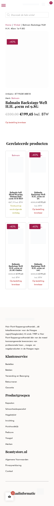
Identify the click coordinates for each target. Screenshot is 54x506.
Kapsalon (9, 403)
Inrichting (9, 420)
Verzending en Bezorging (17, 376)
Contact (9, 471)
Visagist (9, 438)
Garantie (9, 387)
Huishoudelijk (11, 426)
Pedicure (9, 432)
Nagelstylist (10, 414)
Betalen (8, 370)
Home (8, 25)
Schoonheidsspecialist (15, 409)
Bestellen (9, 364)
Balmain (15, 98)
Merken (8, 444)
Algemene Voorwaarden (16, 459)
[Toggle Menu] (3, 5)
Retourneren (11, 381)
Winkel (17, 25)
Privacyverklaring (13, 465)
